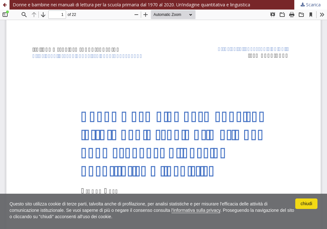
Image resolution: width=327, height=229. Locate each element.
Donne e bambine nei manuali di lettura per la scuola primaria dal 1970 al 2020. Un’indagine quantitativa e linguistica (131, 5)
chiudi (306, 203)
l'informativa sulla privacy (195, 210)
